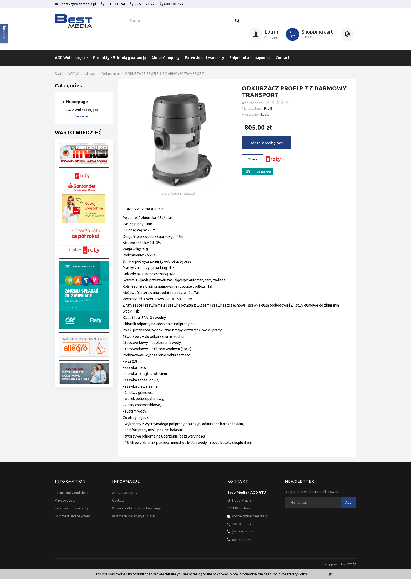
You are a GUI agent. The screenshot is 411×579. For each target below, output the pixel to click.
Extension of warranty (204, 58)
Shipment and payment (249, 58)
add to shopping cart (266, 143)
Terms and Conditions (71, 492)
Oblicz (252, 159)
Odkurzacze (79, 116)
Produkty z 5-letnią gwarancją (119, 58)
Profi (268, 108)
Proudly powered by (338, 564)
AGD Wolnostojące (71, 58)
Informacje (126, 481)
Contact (282, 58)
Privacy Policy (297, 574)
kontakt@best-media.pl (75, 4)
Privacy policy (65, 500)
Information (70, 481)
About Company (165, 58)
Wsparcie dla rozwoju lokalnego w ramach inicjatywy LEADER (136, 512)
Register (270, 37)
